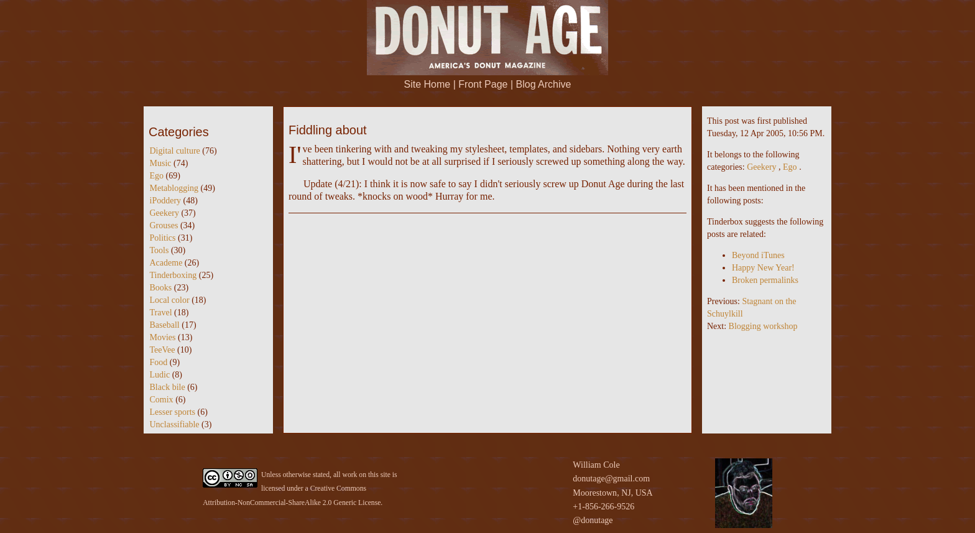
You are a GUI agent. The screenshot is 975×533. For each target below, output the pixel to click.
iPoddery (166, 200)
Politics (163, 238)
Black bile (167, 387)
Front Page (482, 84)
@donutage (592, 520)
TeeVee (162, 350)
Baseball (165, 325)
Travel (161, 312)
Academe (166, 262)
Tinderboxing (173, 275)
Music (161, 163)
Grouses (164, 225)
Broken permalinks (765, 280)
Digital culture (175, 150)
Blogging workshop (763, 326)
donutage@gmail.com (611, 478)
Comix (161, 399)
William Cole (596, 465)
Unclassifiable (175, 424)
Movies (163, 337)
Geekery (164, 213)
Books (161, 287)
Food (159, 362)
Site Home (427, 84)
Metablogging (174, 188)
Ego (157, 175)
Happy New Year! (763, 267)
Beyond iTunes (758, 255)
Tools (159, 250)
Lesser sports (173, 412)
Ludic (160, 374)
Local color (170, 300)
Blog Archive (543, 84)
